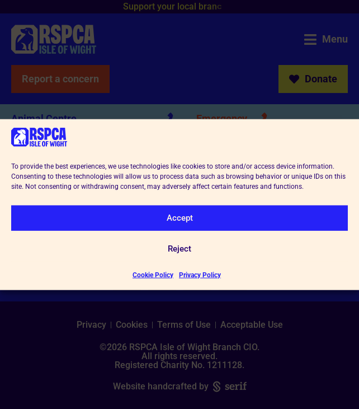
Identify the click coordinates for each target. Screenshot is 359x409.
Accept (180, 218)
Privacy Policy (200, 274)
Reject (179, 249)
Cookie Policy (153, 274)
